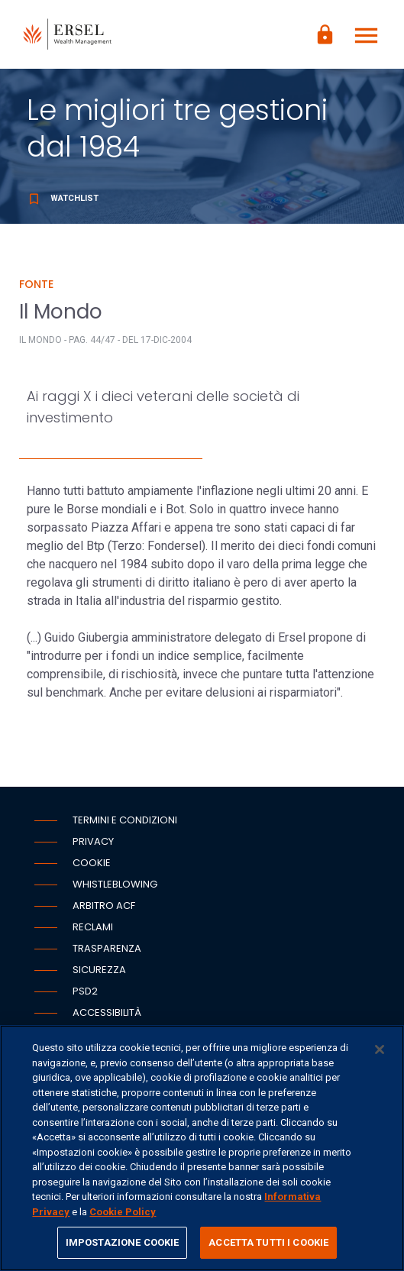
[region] (202, 1148)
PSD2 (85, 991)
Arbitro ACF (104, 905)
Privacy (93, 841)
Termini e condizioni (125, 820)
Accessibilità (107, 1012)
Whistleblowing (115, 884)
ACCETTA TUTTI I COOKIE (268, 1242)
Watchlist (63, 198)
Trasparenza (107, 948)
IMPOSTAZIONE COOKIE (122, 1242)
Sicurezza (99, 969)
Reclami (93, 927)
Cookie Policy (122, 1212)
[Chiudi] (379, 1049)
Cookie (92, 862)
